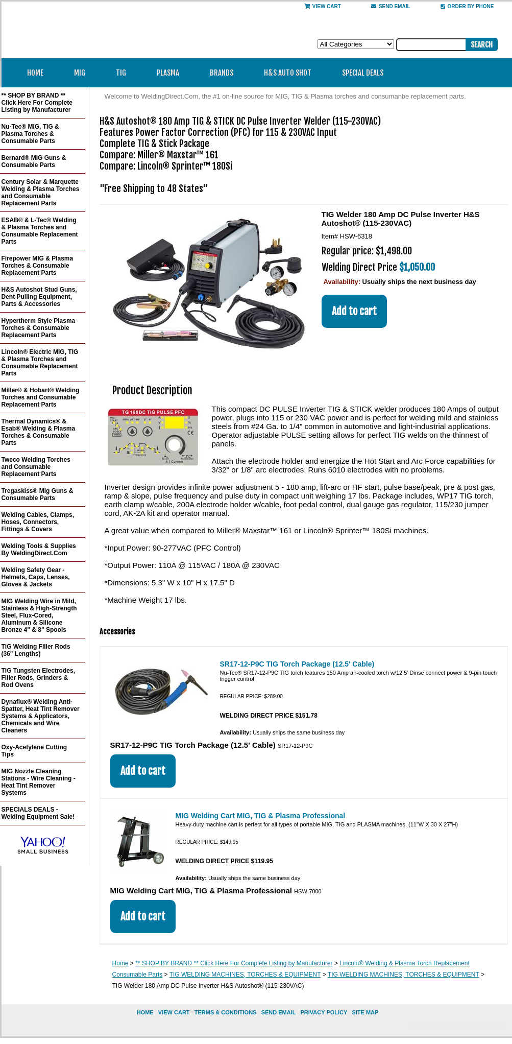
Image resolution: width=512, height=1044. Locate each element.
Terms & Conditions (225, 1012)
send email (390, 6)
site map (365, 1012)
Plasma (171, 73)
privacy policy (323, 1012)
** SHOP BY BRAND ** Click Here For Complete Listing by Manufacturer (233, 963)
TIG (124, 73)
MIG (83, 73)
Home (35, 73)
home (145, 1012)
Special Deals (362, 73)
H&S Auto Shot (287, 73)
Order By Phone (467, 6)
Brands (225, 73)
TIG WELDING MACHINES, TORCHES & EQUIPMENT (245, 974)
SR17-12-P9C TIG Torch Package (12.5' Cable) (297, 664)
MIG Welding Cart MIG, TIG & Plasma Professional (261, 816)
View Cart (322, 6)
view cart (174, 1012)
